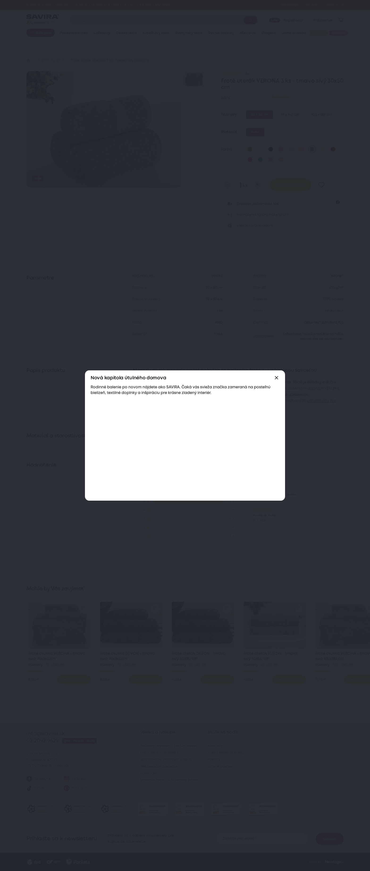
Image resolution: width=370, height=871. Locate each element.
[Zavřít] (276, 378)
